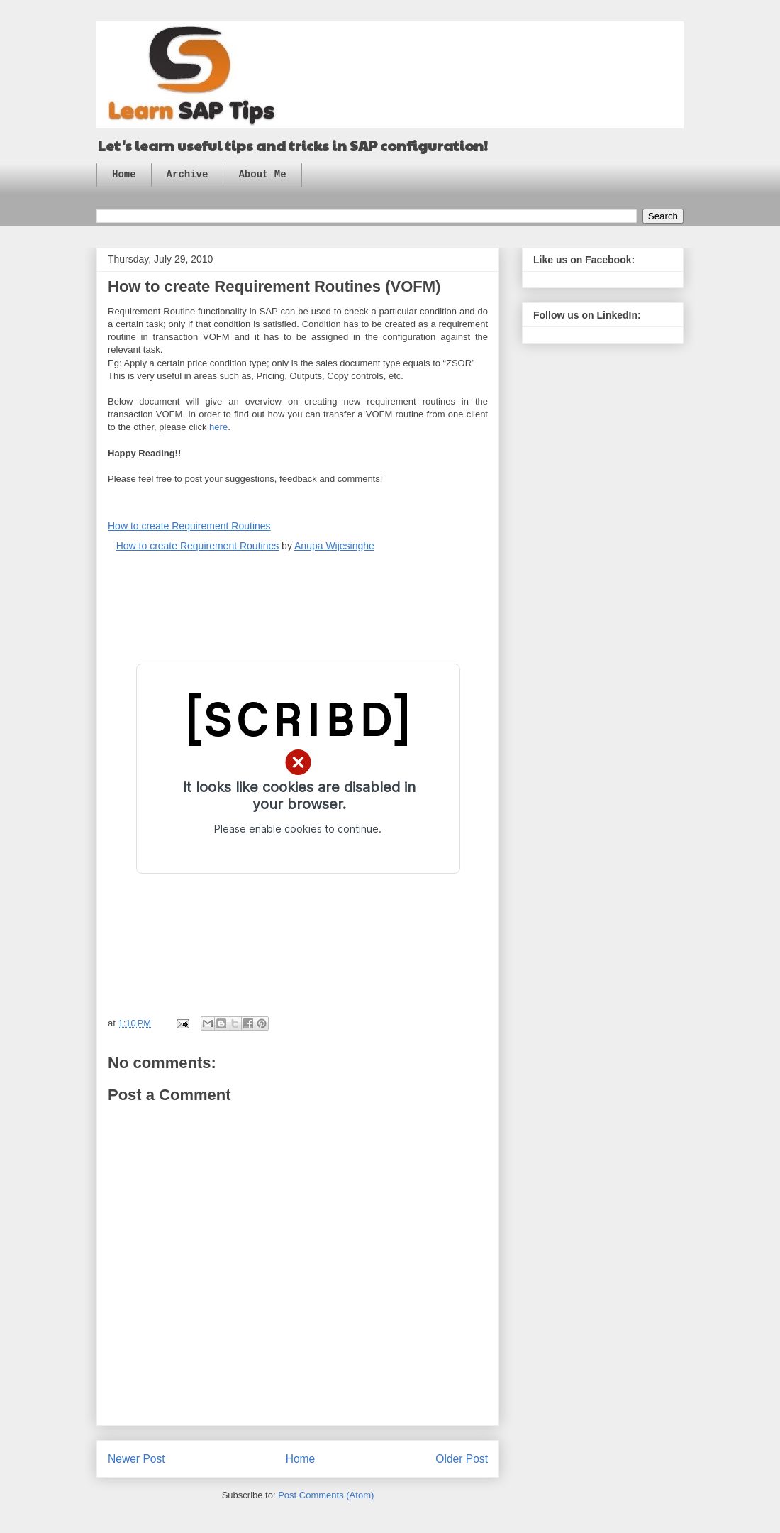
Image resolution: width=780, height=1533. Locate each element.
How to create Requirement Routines (189, 526)
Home (124, 174)
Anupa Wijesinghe (334, 545)
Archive (187, 174)
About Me (262, 174)
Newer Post (136, 1459)
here (218, 427)
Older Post (461, 1459)
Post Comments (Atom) (326, 1495)
